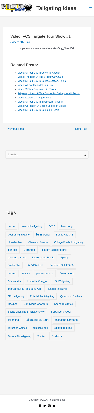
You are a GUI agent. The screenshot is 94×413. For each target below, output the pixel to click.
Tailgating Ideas (56, 8)
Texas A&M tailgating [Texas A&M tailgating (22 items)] (19, 336)
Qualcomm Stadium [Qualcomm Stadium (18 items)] (71, 296)
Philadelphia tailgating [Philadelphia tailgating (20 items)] (42, 296)
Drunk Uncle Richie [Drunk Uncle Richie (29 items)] (43, 257)
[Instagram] (49, 405)
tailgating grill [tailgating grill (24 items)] (40, 327)
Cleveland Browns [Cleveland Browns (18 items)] (38, 242)
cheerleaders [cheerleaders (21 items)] (15, 242)
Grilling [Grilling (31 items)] (12, 273)
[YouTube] (54, 405)
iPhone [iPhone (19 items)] (26, 273)
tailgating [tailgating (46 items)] (13, 319)
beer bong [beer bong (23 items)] (66, 226)
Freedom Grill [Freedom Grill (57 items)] (35, 265)
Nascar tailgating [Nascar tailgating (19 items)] (57, 288)
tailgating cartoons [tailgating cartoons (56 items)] (66, 319)
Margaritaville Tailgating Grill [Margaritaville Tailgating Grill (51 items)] (25, 288)
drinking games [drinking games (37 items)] (17, 257)
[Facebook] (40, 405)
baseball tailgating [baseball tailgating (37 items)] (31, 226)
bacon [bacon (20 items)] (11, 226)
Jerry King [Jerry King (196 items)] (67, 273)
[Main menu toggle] (90, 8)
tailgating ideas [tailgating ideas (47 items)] (63, 327)
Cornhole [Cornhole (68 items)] (29, 249)
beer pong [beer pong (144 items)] (43, 234)
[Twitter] (44, 405)
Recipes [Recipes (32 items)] (12, 304)
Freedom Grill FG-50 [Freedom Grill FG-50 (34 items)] (62, 265)
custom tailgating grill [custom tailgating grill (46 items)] (53, 249)
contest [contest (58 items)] (12, 249)
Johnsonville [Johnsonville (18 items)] (14, 281)
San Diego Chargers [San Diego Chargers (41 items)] (36, 303)
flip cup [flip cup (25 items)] (64, 257)
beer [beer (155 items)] (52, 226)
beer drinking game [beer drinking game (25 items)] (19, 234)
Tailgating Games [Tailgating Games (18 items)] (17, 327)
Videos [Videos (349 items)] (57, 336)
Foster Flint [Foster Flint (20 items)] (14, 265)
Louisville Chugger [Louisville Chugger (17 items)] (37, 281)
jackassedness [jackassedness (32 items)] (44, 273)
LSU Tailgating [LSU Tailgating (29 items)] (62, 281)
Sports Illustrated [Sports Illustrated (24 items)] (63, 304)
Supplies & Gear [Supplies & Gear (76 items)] (61, 311)
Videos (15, 42)
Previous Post (13, 128)
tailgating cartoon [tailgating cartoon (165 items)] (37, 319)
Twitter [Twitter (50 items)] (41, 336)
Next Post (83, 128)
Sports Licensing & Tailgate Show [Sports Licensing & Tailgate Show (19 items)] (26, 311)
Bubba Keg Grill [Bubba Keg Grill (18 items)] (64, 234)
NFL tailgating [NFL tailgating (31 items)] (16, 296)
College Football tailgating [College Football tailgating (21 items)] (68, 242)
